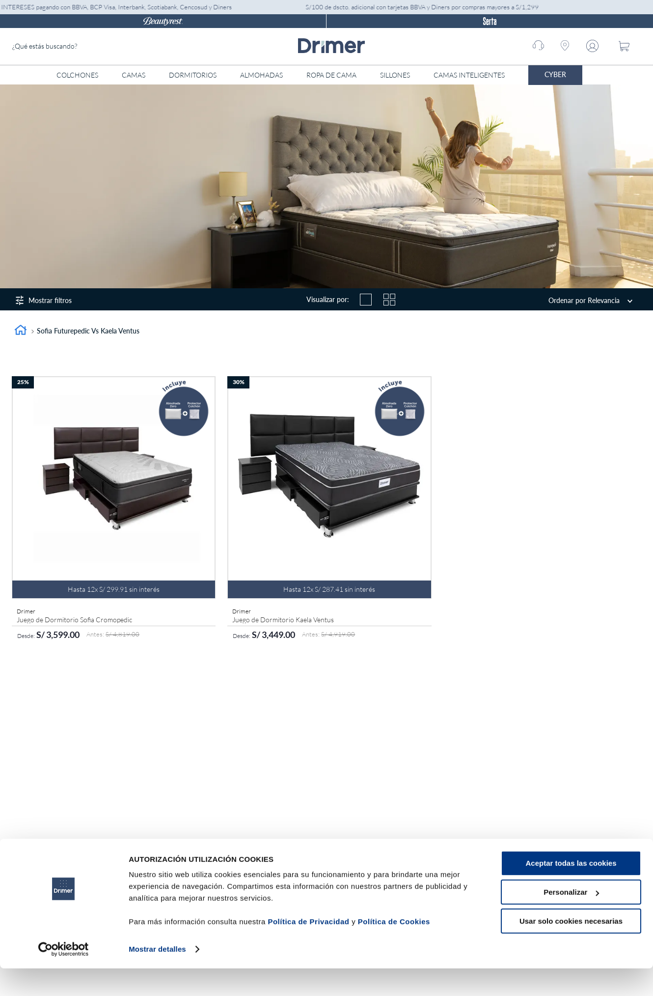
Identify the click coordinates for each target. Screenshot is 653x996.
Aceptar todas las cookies (570, 891)
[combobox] (86, 46)
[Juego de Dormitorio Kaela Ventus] (329, 510)
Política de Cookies (394, 949)
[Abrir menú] (601, 75)
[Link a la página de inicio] (20, 331)
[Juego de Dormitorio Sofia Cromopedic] (114, 510)
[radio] (366, 299)
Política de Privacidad (308, 949)
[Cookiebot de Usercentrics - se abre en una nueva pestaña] (64, 976)
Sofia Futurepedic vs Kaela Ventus (88, 331)
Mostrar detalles (157, 976)
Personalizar (571, 920)
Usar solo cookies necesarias (571, 948)
